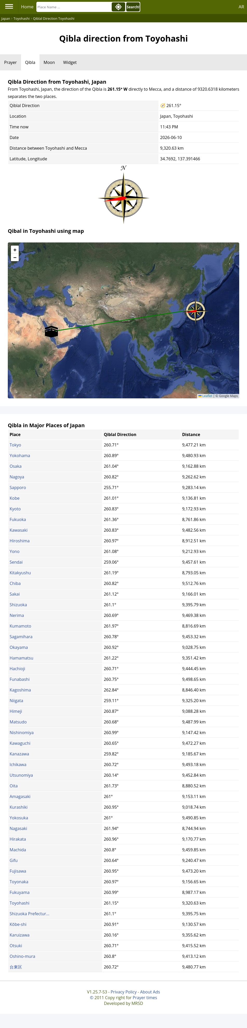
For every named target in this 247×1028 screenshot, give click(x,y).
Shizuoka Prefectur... (29, 914)
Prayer (10, 62)
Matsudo (18, 722)
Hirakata (18, 839)
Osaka (16, 466)
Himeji (16, 711)
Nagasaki (18, 828)
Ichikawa (18, 764)
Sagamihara (21, 637)
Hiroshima (20, 541)
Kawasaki (19, 530)
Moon (49, 62)
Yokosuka (19, 818)
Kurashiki (19, 807)
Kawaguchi (20, 743)
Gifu (14, 860)
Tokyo (15, 445)
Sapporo (18, 487)
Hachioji (17, 668)
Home (27, 7)
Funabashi (20, 679)
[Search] (73, 6)
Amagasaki (20, 796)
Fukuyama (20, 892)
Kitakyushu (20, 573)
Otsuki (16, 945)
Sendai (16, 562)
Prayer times (145, 997)
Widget (70, 62)
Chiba (15, 583)
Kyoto (15, 509)
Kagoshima (20, 690)
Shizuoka (18, 605)
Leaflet (205, 396)
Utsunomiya (21, 775)
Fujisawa (18, 871)
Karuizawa (20, 935)
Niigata (16, 700)
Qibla (30, 62)
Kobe (14, 498)
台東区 (16, 967)
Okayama (19, 647)
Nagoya (17, 477)
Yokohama (20, 455)
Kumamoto (20, 626)
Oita (14, 786)
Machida (18, 850)
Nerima (17, 615)
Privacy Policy (124, 992)
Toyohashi (19, 903)
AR (241, 7)
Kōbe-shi (18, 924)
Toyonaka (19, 882)
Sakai (15, 594)
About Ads (150, 992)
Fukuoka (18, 519)
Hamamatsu (21, 658)
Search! (133, 7)
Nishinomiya (22, 732)
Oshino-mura (22, 956)
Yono (14, 551)
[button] (195, 309)
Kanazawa (19, 754)
